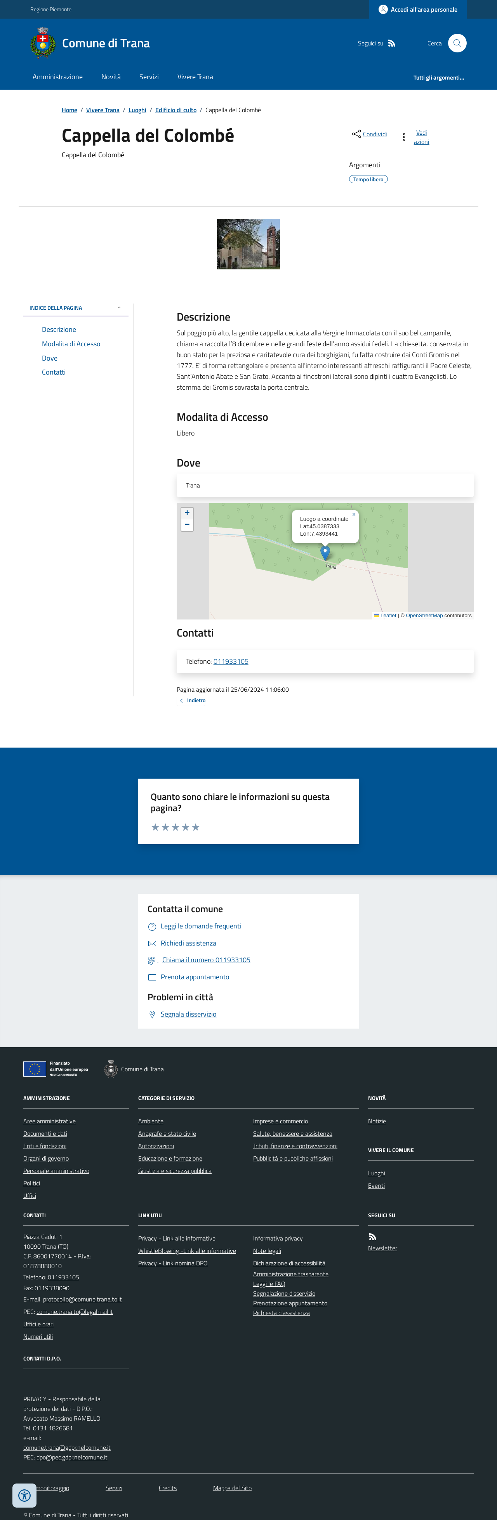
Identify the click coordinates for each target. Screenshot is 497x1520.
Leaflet (385, 615)
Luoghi (137, 110)
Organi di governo (46, 1158)
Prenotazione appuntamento (290, 1303)
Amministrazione (58, 76)
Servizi (149, 76)
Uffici (29, 1195)
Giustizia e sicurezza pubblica (175, 1170)
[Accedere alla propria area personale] (418, 9)
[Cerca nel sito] (454, 43)
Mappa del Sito (232, 1487)
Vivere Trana (195, 76)
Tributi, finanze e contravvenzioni (295, 1145)
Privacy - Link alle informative (176, 1238)
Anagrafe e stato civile (167, 1133)
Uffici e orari (38, 1324)
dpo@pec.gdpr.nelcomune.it (72, 1457)
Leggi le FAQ (269, 1283)
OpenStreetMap (424, 615)
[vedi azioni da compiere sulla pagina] (416, 137)
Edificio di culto (175, 110)
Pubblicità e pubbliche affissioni (293, 1158)
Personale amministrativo (56, 1170)
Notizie (377, 1121)
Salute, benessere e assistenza (292, 1133)
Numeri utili (38, 1336)
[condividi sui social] (369, 134)
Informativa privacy (278, 1238)
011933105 (231, 661)
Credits (168, 1487)
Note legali (267, 1250)
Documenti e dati (45, 1133)
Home (69, 110)
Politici (31, 1183)
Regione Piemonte (50, 9)
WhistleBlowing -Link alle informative (187, 1250)
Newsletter (382, 1248)
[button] (325, 553)
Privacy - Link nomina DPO (173, 1263)
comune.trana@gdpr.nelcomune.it (67, 1447)
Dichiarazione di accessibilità (289, 1263)
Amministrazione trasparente (290, 1274)
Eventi (376, 1185)
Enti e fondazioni (44, 1145)
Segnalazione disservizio (284, 1293)
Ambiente (150, 1121)
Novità (111, 76)
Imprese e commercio (280, 1121)
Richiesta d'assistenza (281, 1312)
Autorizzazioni (156, 1145)
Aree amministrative (49, 1121)
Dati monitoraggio (46, 1487)
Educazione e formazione (170, 1158)
